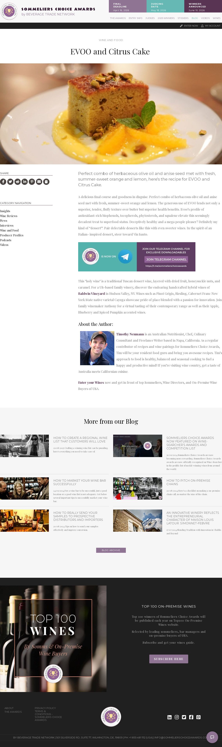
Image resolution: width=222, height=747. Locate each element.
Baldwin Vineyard (91, 294)
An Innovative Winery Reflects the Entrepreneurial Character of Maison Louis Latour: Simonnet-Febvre (192, 518)
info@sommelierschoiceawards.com (182, 737)
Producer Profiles (11, 235)
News (3, 220)
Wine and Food (111, 40)
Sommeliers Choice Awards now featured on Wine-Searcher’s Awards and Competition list (190, 443)
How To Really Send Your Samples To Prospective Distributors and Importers (78, 516)
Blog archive (111, 550)
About (8, 708)
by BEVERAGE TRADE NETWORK (48, 14)
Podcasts (5, 240)
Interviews (6, 225)
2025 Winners (166, 18)
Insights (5, 211)
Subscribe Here (169, 659)
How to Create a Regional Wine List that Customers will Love (80, 439)
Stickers (183, 18)
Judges (150, 18)
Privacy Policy (45, 708)
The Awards (118, 18)
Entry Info (136, 18)
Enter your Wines (91, 382)
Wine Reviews (8, 216)
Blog (195, 18)
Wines (216, 18)
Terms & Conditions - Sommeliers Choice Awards (48, 715)
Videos (205, 18)
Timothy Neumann (130, 334)
